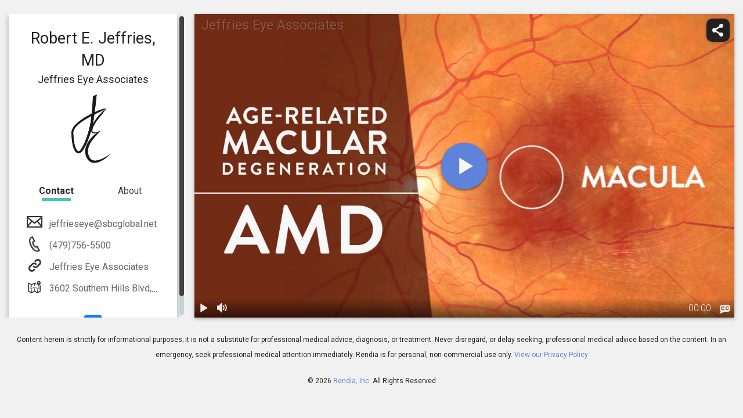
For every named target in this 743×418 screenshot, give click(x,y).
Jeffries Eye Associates (98, 266)
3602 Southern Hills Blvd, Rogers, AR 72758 (137, 288)
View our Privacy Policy (551, 355)
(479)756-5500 (79, 245)
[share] (718, 30)
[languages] (725, 309)
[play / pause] (203, 308)
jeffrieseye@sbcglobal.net (102, 223)
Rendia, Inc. (352, 381)
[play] (464, 166)
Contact (56, 190)
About (130, 190)
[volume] (222, 308)
